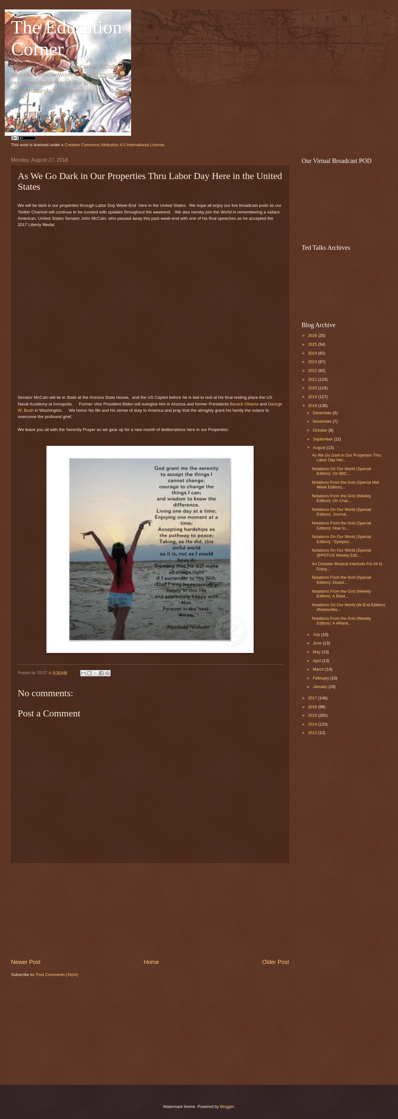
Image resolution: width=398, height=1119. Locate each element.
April (317, 660)
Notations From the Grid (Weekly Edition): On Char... (341, 498)
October (320, 430)
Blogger (227, 1106)
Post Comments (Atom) (57, 974)
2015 (313, 715)
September (323, 439)
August (320, 447)
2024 (313, 353)
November (323, 421)
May (317, 651)
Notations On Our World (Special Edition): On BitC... (341, 471)
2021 (313, 379)
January (320, 686)
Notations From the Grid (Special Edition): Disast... (341, 579)
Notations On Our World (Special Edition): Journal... (341, 512)
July (317, 634)
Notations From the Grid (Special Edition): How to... (341, 525)
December (323, 412)
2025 (313, 344)
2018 (313, 405)
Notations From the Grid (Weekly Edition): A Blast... (341, 593)
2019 (313, 396)
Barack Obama (244, 404)
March (319, 669)
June (318, 643)
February (321, 678)
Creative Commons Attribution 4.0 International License (114, 144)
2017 (313, 698)
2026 (313, 335)
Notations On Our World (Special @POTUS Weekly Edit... (341, 552)
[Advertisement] (150, 1031)
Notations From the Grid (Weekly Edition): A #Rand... (341, 620)
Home (151, 962)
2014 (313, 724)
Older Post (275, 962)
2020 (313, 388)
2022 (313, 370)
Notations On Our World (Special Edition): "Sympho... (341, 539)
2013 (313, 732)
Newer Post (25, 962)
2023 (313, 361)
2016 (313, 706)
